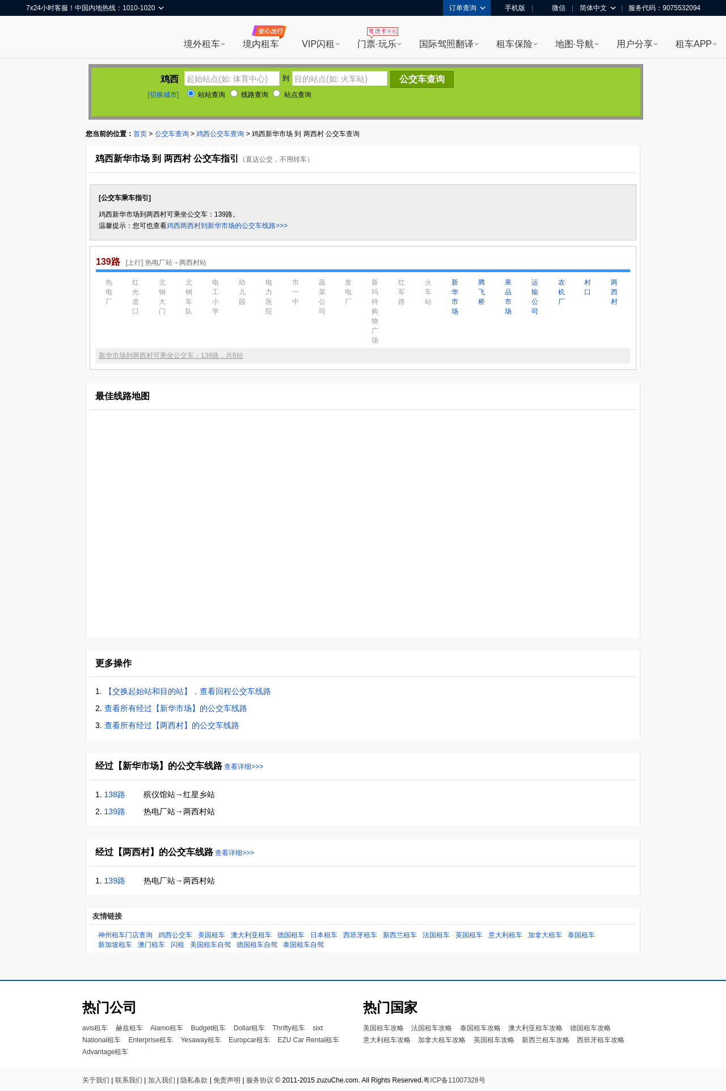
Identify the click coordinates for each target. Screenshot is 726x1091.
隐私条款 (194, 1080)
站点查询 (292, 95)
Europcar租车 (249, 1040)
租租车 (40, 38)
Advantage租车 (105, 1052)
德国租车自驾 (257, 945)
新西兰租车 (400, 935)
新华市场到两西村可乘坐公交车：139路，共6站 (171, 356)
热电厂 (108, 292)
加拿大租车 (545, 935)
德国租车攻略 (590, 1028)
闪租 (177, 945)
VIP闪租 (318, 44)
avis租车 (95, 1028)
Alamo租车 (166, 1028)
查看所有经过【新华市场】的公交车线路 (175, 708)
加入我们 (161, 1080)
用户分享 (635, 44)
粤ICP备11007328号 (454, 1080)
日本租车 (323, 935)
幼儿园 (242, 292)
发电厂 (348, 292)
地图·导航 (574, 44)
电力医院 (268, 296)
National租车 (101, 1040)
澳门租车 (151, 945)
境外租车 (202, 44)
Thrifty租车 (288, 1028)
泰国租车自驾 (303, 945)
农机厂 (561, 292)
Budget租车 (208, 1028)
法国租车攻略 (431, 1028)
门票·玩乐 (376, 44)
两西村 (614, 292)
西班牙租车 (360, 935)
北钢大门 (162, 296)
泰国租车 (581, 935)
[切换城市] (163, 95)
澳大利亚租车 (251, 935)
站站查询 (206, 95)
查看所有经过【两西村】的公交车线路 (171, 725)
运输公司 (534, 296)
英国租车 (469, 935)
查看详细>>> (243, 767)
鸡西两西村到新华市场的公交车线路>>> (227, 226)
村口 (587, 287)
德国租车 (291, 935)
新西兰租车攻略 (545, 1040)
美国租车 (211, 935)
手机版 (511, 8)
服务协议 (259, 1080)
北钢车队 (188, 296)
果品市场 (508, 296)
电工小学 (215, 296)
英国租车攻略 (494, 1040)
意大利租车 (505, 935)
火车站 (428, 292)
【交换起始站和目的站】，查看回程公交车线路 (187, 691)
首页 (140, 134)
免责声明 (226, 1080)
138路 (114, 794)
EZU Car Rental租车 (308, 1040)
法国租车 (436, 935)
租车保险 (514, 44)
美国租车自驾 (210, 945)
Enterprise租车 (150, 1040)
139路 (114, 811)
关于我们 (95, 1080)
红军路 (401, 292)
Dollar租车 (249, 1028)
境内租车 (261, 44)
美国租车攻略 (383, 1028)
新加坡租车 (115, 945)
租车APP (694, 44)
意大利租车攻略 (387, 1040)
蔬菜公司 (322, 296)
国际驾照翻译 (446, 44)
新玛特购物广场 (375, 311)
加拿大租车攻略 (442, 1040)
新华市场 (454, 296)
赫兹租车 (129, 1028)
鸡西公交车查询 (220, 134)
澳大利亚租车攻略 (535, 1028)
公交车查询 (172, 134)
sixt (318, 1028)
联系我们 (128, 1080)
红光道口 (135, 296)
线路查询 (249, 95)
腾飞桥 (481, 292)
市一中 (295, 292)
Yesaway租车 (200, 1040)
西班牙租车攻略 (600, 1040)
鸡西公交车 (175, 935)
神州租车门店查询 (125, 935)
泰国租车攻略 (480, 1028)
